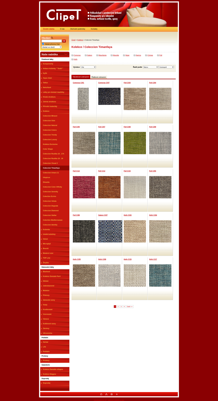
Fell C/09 (152, 127)
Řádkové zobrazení (99, 77)
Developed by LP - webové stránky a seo (109, 400)
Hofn (75, 59)
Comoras (77, 55)
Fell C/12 (76, 171)
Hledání (46, 38)
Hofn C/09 (102, 259)
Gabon (89, 55)
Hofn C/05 (77, 259)
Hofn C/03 (128, 215)
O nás (62, 29)
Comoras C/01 (78, 83)
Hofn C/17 (153, 259)
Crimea (150, 55)
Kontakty (94, 29)
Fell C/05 (76, 127)
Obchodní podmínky (77, 29)
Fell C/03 (127, 83)
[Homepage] (48, 29)
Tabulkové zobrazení (81, 77)
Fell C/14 (101, 171)
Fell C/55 (152, 171)
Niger (127, 55)
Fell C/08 (127, 127)
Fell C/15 (127, 171)
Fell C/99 (76, 215)
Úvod (73, 40)
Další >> (130, 306)
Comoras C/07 (104, 83)
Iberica (138, 55)
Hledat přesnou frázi (52, 44)
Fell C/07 (101, 127)
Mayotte (116, 55)
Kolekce (80, 40)
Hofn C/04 (153, 215)
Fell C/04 (152, 83)
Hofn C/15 (128, 259)
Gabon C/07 (103, 215)
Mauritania (102, 55)
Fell (160, 55)
